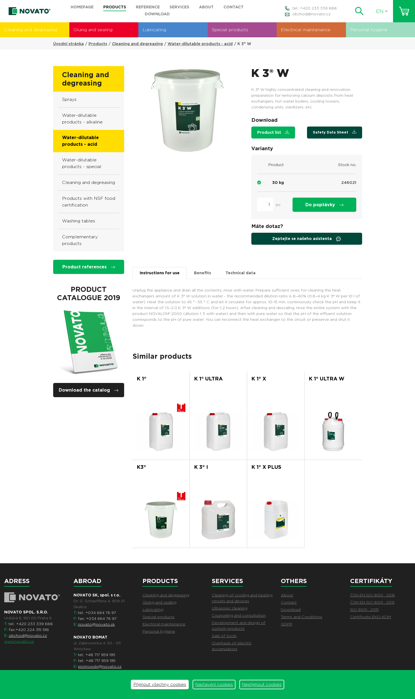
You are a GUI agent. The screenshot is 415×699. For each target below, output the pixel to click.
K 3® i (201, 467)
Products (98, 44)
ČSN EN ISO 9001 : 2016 (372, 595)
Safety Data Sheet (334, 132)
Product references (88, 267)
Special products (230, 29)
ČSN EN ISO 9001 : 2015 (372, 602)
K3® (141, 467)
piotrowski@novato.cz (100, 666)
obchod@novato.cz (311, 14)
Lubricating (154, 29)
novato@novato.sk (96, 624)
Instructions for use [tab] (160, 273)
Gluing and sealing (92, 29)
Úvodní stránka (68, 44)
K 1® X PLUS (266, 467)
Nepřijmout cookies (262, 684)
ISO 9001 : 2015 (364, 609)
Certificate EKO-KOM (370, 617)
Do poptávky (324, 204)
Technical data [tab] (240, 273)
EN (382, 11)
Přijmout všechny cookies (160, 684)
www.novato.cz (19, 641)
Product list (273, 132)
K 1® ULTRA (208, 379)
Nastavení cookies (214, 684)
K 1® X (258, 379)
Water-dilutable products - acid (200, 44)
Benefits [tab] (202, 273)
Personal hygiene (368, 29)
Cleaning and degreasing (30, 29)
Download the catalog (88, 390)
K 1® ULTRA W (326, 379)
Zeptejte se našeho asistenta (306, 239)
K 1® (141, 379)
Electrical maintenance (305, 29)
